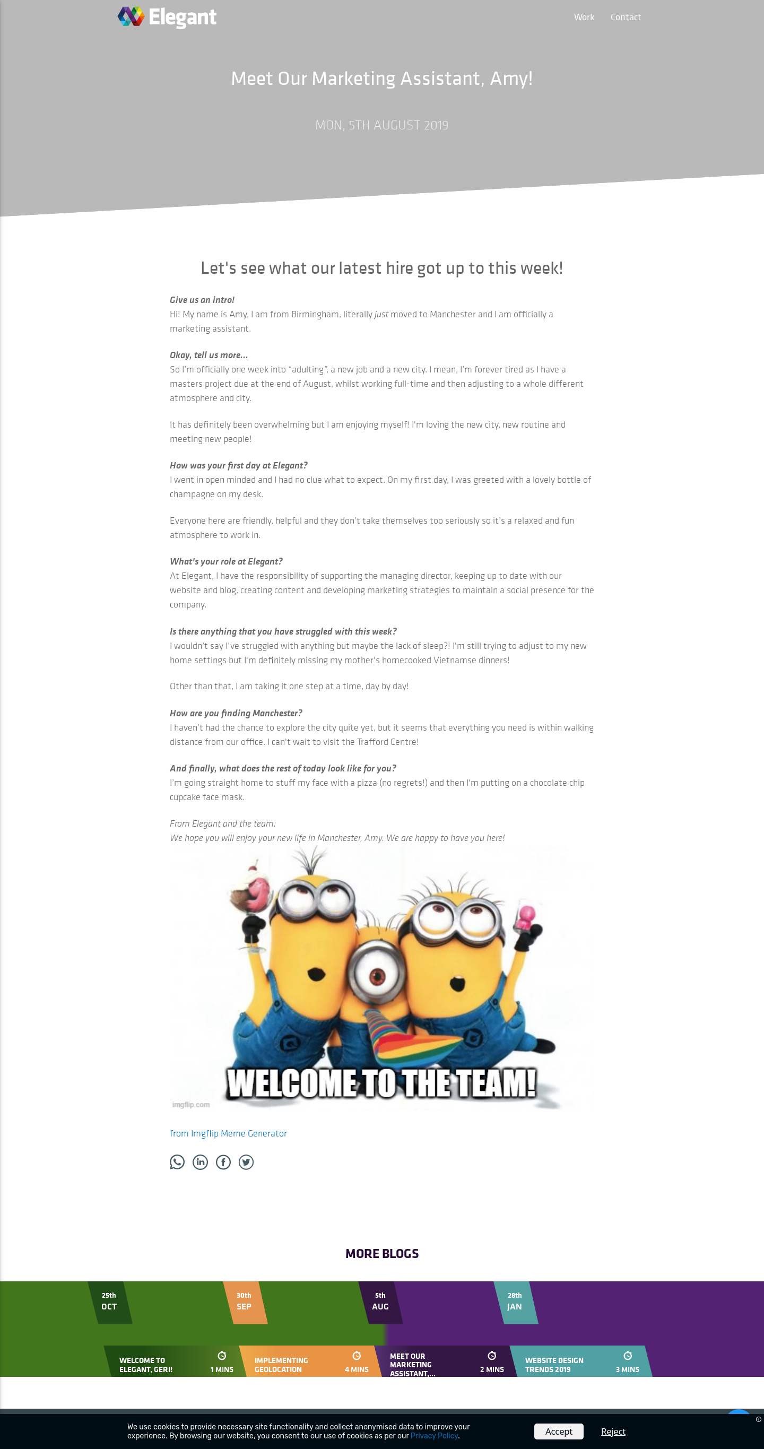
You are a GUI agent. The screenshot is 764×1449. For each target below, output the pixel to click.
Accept (558, 1431)
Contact (626, 17)
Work (584, 17)
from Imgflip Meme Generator (228, 1133)
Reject (613, 1431)
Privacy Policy (434, 1436)
